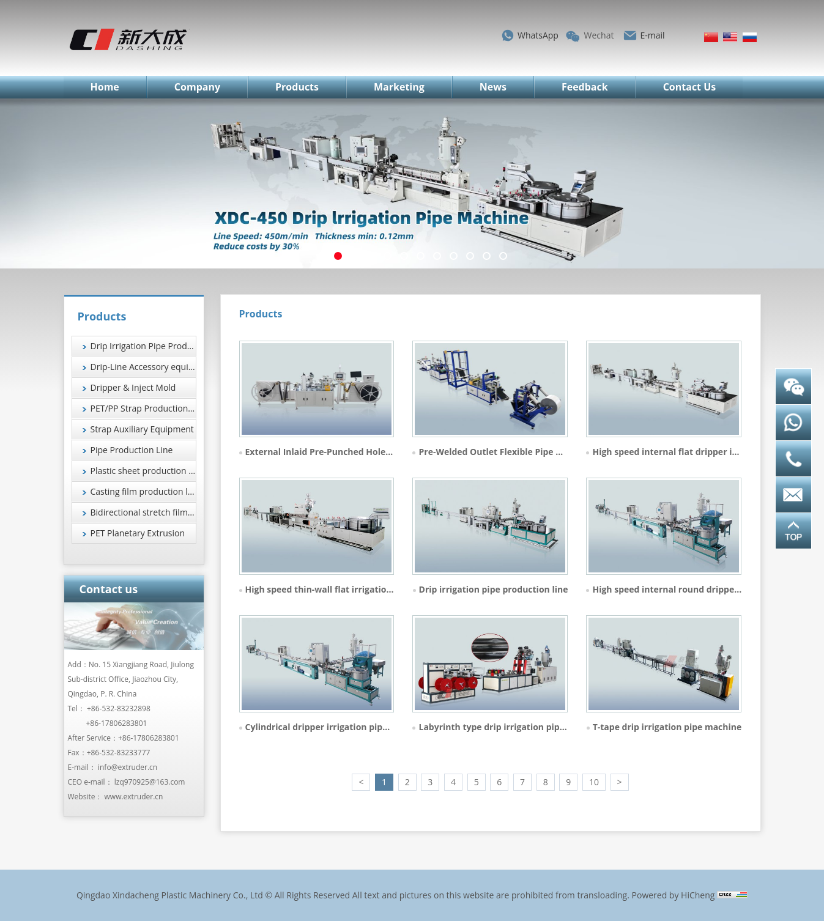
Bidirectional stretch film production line (143, 512)
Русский (750, 37)
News (493, 87)
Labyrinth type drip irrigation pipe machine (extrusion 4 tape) (549, 727)
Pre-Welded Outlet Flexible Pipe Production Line (520, 451)
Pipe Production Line (132, 450)
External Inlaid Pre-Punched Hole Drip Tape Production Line (372, 451)
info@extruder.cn (127, 767)
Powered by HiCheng (673, 895)
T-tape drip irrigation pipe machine (667, 727)
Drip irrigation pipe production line (493, 589)
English (730, 37)
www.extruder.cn (134, 796)
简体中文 (711, 37)
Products (297, 87)
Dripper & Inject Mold (133, 387)
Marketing (399, 87)
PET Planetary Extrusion (138, 533)
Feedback (585, 87)
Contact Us (689, 87)
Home (105, 87)
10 (594, 782)
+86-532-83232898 (118, 708)
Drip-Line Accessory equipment (143, 366)
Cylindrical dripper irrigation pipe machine (336, 727)
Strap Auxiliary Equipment (142, 429)
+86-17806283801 (116, 723)
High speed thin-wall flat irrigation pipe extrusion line (359, 589)
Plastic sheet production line (143, 470)
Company (197, 87)
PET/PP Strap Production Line (143, 408)
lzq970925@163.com (149, 782)
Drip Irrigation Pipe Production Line (143, 346)
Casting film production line (143, 491)
